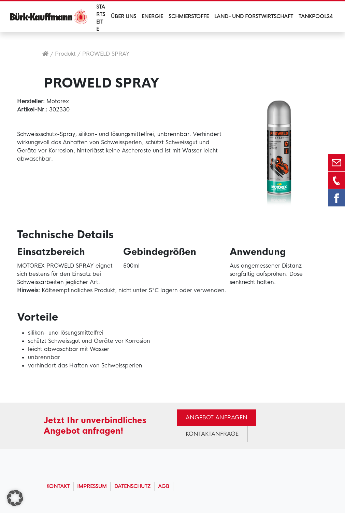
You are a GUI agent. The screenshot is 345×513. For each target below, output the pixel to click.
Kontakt (58, 486)
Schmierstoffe (189, 16)
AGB (163, 486)
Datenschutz (132, 486)
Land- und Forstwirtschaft (253, 16)
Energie (152, 16)
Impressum (92, 486)
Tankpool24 (316, 16)
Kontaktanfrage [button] (212, 433)
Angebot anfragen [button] (216, 417)
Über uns (123, 16)
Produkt (65, 53)
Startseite (100, 18)
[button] (15, 498)
